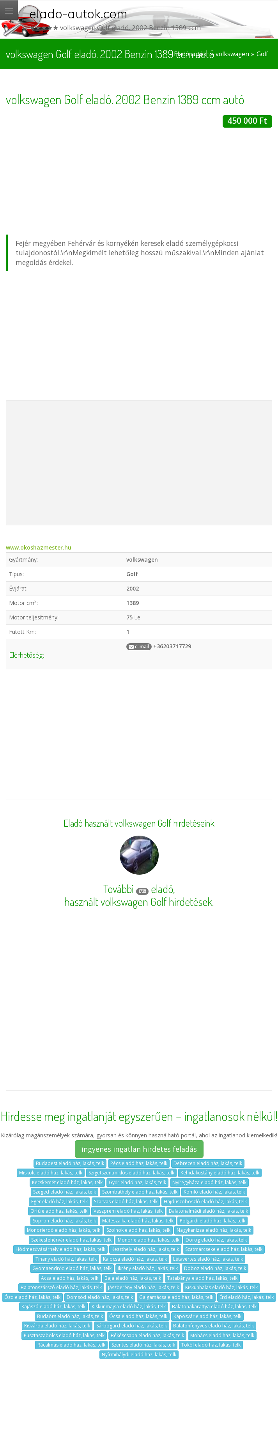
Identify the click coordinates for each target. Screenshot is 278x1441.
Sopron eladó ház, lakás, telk (64, 1220)
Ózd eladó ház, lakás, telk (32, 1297)
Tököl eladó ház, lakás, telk (211, 1344)
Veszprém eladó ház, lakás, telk (128, 1211)
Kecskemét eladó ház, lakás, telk (67, 1182)
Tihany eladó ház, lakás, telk (66, 1259)
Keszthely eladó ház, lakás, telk (145, 1249)
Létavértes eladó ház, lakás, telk (208, 1259)
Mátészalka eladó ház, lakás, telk (138, 1220)
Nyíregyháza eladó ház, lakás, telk (209, 1182)
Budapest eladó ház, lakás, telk (70, 1163)
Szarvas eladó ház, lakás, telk (126, 1201)
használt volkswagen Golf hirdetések (138, 902)
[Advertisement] (136, 182)
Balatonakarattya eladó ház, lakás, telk (214, 1306)
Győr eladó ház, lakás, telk (137, 1182)
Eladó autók (190, 54)
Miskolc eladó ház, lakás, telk (50, 1172)
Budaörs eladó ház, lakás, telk (70, 1316)
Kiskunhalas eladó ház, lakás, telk (221, 1287)
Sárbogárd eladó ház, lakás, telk (131, 1325)
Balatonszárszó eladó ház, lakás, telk (61, 1287)
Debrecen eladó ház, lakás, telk (208, 1163)
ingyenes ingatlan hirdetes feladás (139, 1149)
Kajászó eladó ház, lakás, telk (53, 1306)
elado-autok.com (78, 13)
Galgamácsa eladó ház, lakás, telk (176, 1297)
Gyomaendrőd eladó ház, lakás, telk (72, 1268)
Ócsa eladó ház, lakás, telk (138, 1316)
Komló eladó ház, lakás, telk (214, 1191)
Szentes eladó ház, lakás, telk (143, 1344)
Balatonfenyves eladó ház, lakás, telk (213, 1325)
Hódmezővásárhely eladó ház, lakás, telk (60, 1249)
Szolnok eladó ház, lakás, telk (138, 1230)
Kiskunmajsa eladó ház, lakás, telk (129, 1306)
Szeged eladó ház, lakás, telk (64, 1191)
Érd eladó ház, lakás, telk (247, 1297)
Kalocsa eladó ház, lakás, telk (135, 1259)
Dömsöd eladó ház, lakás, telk (100, 1297)
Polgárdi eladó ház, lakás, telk (212, 1220)
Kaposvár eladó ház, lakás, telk (207, 1316)
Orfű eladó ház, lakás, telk (58, 1211)
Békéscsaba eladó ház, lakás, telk (147, 1335)
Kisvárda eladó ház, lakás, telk (57, 1325)
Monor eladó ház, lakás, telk (148, 1239)
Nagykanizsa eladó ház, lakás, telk (214, 1230)
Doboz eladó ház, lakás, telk (215, 1268)
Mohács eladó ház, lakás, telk (222, 1335)
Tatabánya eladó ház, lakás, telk (202, 1278)
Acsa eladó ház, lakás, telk (69, 1278)
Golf (262, 54)
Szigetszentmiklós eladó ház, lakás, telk (131, 1172)
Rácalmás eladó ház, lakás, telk (71, 1344)
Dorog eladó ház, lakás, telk (216, 1239)
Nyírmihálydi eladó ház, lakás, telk (139, 1354)
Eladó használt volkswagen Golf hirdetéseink (139, 823)
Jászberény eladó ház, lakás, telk (143, 1287)
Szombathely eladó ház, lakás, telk (139, 1191)
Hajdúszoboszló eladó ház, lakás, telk (205, 1201)
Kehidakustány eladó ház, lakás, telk (220, 1172)
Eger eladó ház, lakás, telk (59, 1201)
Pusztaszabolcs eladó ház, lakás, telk (64, 1335)
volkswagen (232, 54)
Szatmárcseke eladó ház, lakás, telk (223, 1249)
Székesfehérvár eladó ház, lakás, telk (71, 1239)
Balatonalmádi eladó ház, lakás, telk (208, 1211)
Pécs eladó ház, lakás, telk (138, 1163)
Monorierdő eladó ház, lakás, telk (63, 1230)
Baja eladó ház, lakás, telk (132, 1278)
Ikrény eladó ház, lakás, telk (148, 1268)
